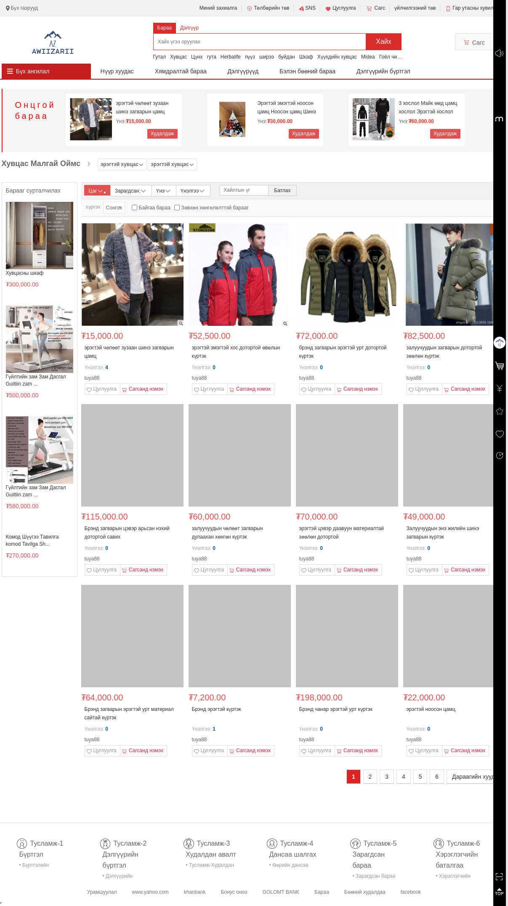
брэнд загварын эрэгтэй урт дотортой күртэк (343, 352)
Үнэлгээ (193, 190)
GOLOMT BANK (281, 892)
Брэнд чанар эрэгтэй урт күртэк (335, 709)
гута (211, 57)
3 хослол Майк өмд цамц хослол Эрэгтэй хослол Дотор (428, 107)
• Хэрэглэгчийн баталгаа (453, 877)
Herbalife (231, 57)
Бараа (164, 28)
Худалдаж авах (162, 135)
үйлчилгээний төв (415, 8)
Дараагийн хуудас (476, 776)
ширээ (266, 57)
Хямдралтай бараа (181, 71)
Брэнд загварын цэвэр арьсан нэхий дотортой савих (127, 532)
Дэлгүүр (189, 28)
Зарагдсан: (131, 190)
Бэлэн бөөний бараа (307, 71)
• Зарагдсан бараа (374, 876)
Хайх (383, 41)
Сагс (375, 8)
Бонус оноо (234, 892)
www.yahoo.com (150, 892)
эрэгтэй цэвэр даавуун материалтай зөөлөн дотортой (341, 532)
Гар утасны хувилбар (477, 8)
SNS (307, 8)
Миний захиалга (218, 8)
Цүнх (197, 57)
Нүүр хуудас (117, 71)
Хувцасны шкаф (25, 273)
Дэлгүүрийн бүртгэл (383, 71)
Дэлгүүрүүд (243, 71)
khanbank (195, 892)
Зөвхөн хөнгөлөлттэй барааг (215, 208)
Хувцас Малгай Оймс (41, 163)
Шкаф (306, 57)
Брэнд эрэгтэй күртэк (216, 709)
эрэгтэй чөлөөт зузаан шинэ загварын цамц (142, 107)
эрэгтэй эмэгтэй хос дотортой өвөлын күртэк (236, 352)
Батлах (282, 190)
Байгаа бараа (154, 208)
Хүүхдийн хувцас (337, 57)
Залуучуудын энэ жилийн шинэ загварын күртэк (443, 532)
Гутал (159, 57)
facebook (410, 892)
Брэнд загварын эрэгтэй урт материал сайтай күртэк (129, 713)
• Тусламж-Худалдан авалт (210, 866)
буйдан (286, 57)
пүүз (250, 57)
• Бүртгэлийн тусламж (34, 866)
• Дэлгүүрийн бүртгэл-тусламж (122, 877)
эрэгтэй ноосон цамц (431, 709)
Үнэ (163, 190)
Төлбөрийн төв (267, 8)
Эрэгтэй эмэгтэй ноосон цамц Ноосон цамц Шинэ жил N (287, 107)
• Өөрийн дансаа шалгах (289, 866)
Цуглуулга (340, 8)
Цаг (97, 191)
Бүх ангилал (33, 71)
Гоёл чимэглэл (396, 57)
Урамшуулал (102, 892)
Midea (368, 57)
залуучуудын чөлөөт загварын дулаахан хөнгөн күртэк (227, 532)
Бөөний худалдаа (365, 892)
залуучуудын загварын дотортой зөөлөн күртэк (444, 352)
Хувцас (178, 57)
